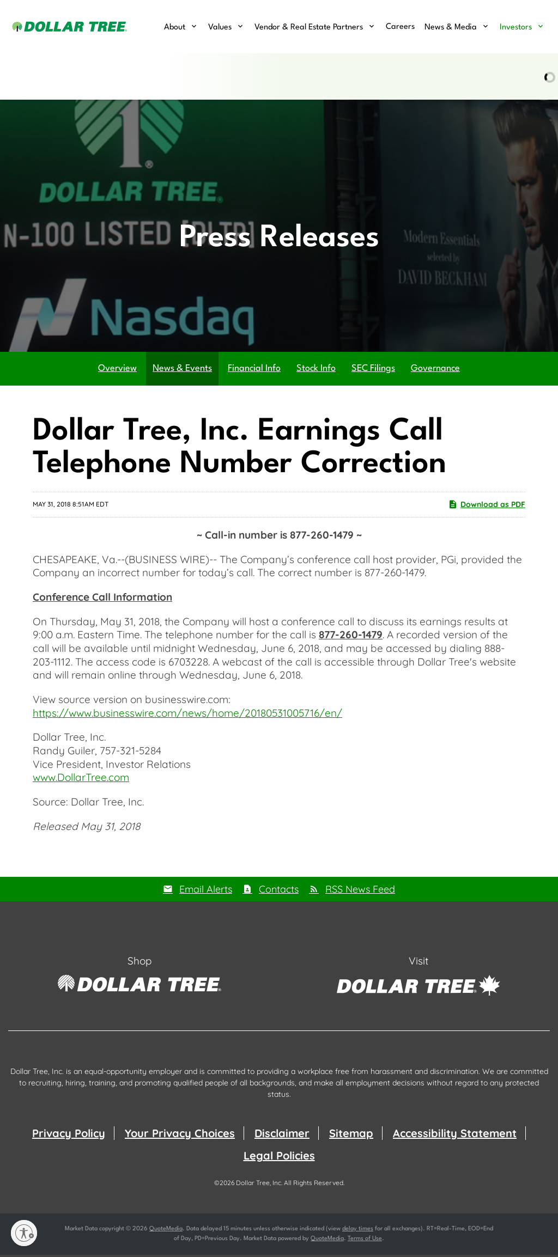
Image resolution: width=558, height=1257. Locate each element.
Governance (435, 370)
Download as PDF (486, 506)
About (174, 27)
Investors (516, 27)
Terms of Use (365, 1241)
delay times (357, 1231)
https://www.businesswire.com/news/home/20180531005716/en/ (187, 715)
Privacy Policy (68, 1135)
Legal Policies (279, 1157)
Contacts (279, 890)
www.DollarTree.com (81, 779)
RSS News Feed (360, 890)
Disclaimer (282, 1135)
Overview (117, 370)
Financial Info (254, 370)
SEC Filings (373, 370)
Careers (400, 27)
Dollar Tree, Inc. (259, 1185)
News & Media (450, 27)
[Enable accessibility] (24, 1233)
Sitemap (351, 1135)
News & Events (182, 370)
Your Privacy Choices (180, 1135)
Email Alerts (205, 890)
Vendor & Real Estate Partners (308, 27)
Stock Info (316, 370)
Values (220, 27)
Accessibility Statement (455, 1135)
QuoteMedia (166, 1231)
